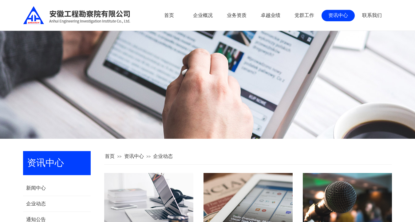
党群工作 (304, 15)
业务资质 (237, 15)
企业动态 (163, 156)
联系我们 (372, 15)
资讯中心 (134, 156)
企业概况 (203, 15)
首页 (110, 156)
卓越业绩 (270, 15)
